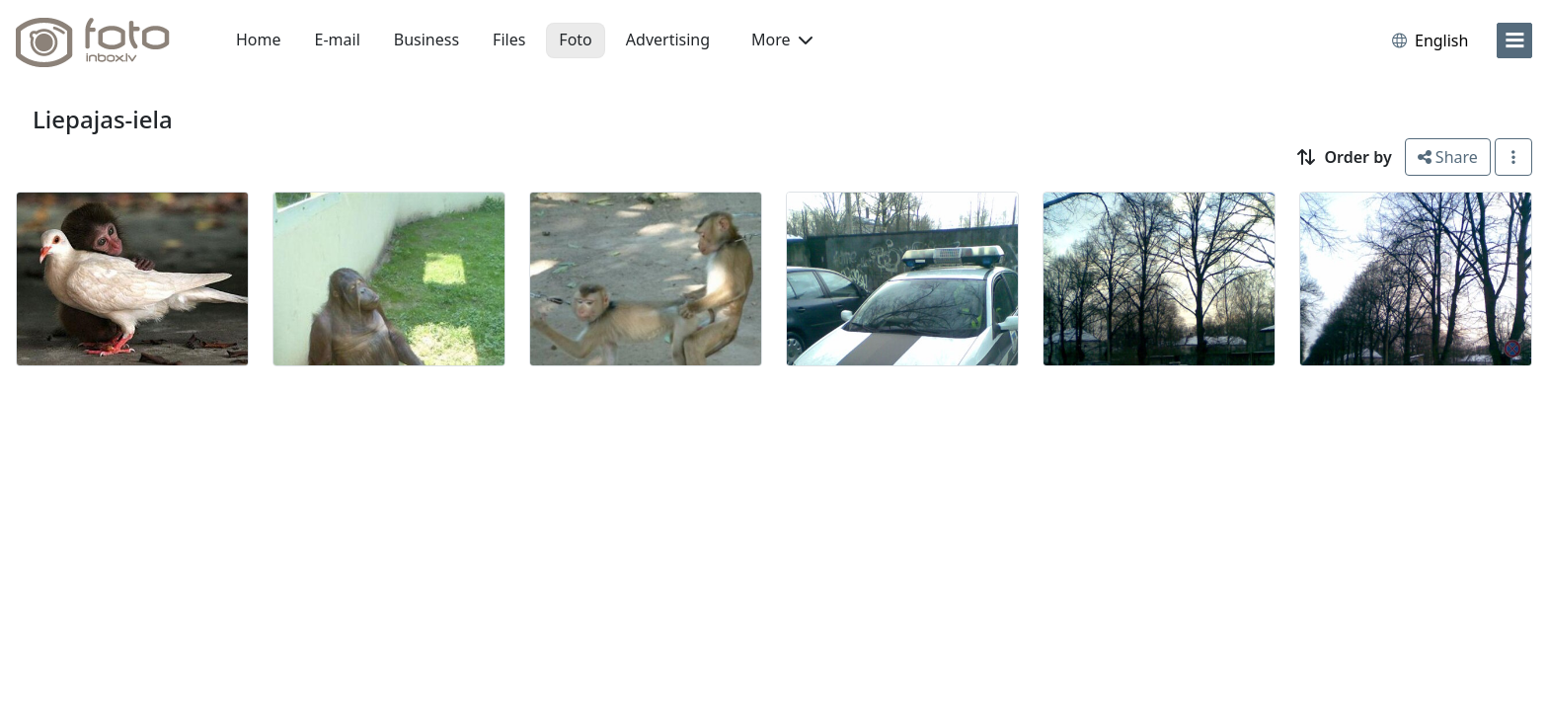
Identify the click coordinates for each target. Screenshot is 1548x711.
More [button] (782, 39)
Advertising (668, 39)
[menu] (1514, 40)
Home (258, 39)
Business (426, 39)
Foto (575, 39)
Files (509, 39)
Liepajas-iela (103, 119)
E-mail (337, 39)
